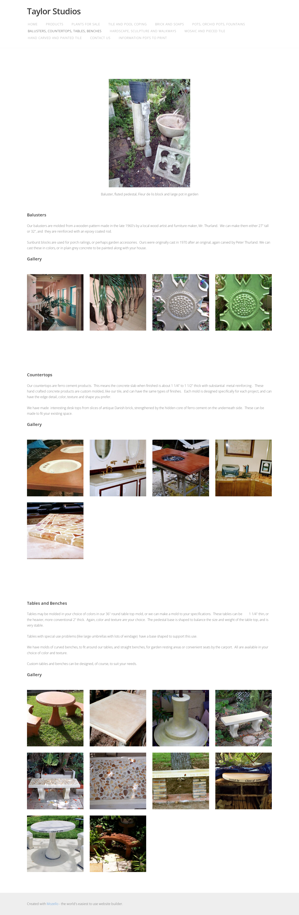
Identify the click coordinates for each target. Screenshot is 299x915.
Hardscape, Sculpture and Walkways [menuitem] (143, 31)
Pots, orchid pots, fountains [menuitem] (218, 24)
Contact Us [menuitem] (100, 38)
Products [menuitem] (54, 24)
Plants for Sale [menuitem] (86, 24)
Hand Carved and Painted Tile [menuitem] (55, 38)
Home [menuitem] (33, 24)
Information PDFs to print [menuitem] (143, 38)
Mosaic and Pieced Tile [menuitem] (205, 31)
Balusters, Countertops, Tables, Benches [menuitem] (65, 31)
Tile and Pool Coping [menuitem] (127, 24)
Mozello (52, 904)
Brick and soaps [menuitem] (169, 24)
